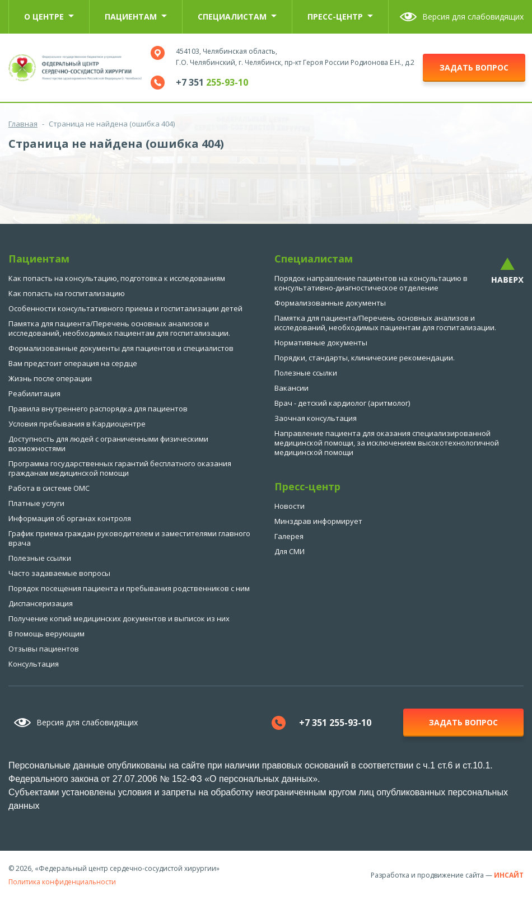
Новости (289, 506)
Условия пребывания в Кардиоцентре (77, 424)
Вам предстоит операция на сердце (72, 363)
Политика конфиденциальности (62, 882)
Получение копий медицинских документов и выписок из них (119, 618)
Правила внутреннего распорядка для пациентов (98, 409)
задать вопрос (474, 67)
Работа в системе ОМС (49, 488)
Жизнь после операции (50, 378)
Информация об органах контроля (69, 518)
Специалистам (237, 16)
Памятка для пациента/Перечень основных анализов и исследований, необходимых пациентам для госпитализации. (119, 328)
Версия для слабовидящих (473, 16)
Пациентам (136, 16)
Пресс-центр (340, 16)
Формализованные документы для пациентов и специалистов (121, 348)
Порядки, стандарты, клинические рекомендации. (364, 358)
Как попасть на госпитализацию (66, 293)
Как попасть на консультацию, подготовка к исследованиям (116, 278)
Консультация (33, 664)
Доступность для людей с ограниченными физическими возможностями (108, 443)
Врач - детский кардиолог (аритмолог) (342, 403)
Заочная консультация (315, 418)
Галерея (289, 536)
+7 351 (212, 82)
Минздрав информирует (318, 521)
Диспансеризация (40, 603)
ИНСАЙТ (509, 875)
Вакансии (291, 388)
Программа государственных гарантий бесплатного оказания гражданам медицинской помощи (119, 468)
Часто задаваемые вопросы (59, 573)
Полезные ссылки (39, 558)
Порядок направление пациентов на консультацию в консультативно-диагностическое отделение (371, 283)
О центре (49, 16)
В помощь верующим (46, 634)
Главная (23, 124)
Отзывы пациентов (43, 649)
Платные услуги (36, 503)
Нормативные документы (320, 342)
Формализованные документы (330, 303)
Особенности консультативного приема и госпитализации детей (125, 308)
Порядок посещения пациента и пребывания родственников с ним (129, 588)
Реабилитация (34, 393)
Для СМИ (289, 551)
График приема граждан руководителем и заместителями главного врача (129, 538)
